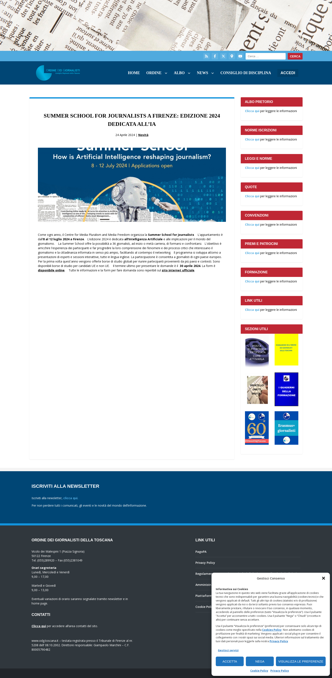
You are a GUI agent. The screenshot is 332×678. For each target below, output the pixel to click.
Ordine (154, 73)
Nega (259, 661)
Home (134, 73)
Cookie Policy (259, 670)
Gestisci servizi (228, 650)
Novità (143, 135)
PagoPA (200, 552)
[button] (323, 578)
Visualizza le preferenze (300, 661)
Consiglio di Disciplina (245, 73)
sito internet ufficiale (178, 270)
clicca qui (70, 498)
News (202, 73)
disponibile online (51, 270)
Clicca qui (252, 111)
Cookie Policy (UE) (208, 607)
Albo (179, 73)
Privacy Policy (279, 641)
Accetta (230, 661)
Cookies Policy (272, 630)
